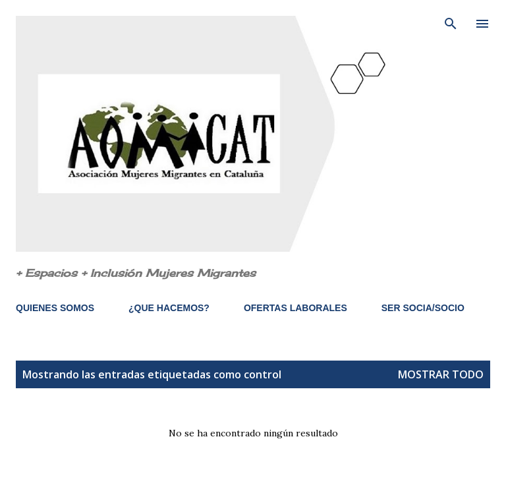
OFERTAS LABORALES (295, 308)
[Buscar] (451, 24)
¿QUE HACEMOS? (169, 308)
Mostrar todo (441, 374)
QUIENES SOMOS (55, 308)
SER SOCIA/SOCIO (422, 308)
